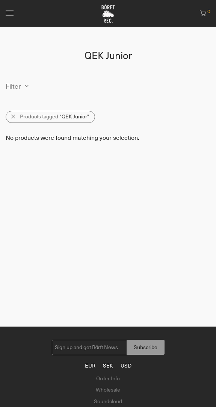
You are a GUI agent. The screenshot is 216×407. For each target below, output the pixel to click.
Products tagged (54, 116)
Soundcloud (108, 401)
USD (126, 366)
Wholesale (108, 390)
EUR (90, 366)
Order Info (108, 378)
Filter (13, 86)
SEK (108, 366)
